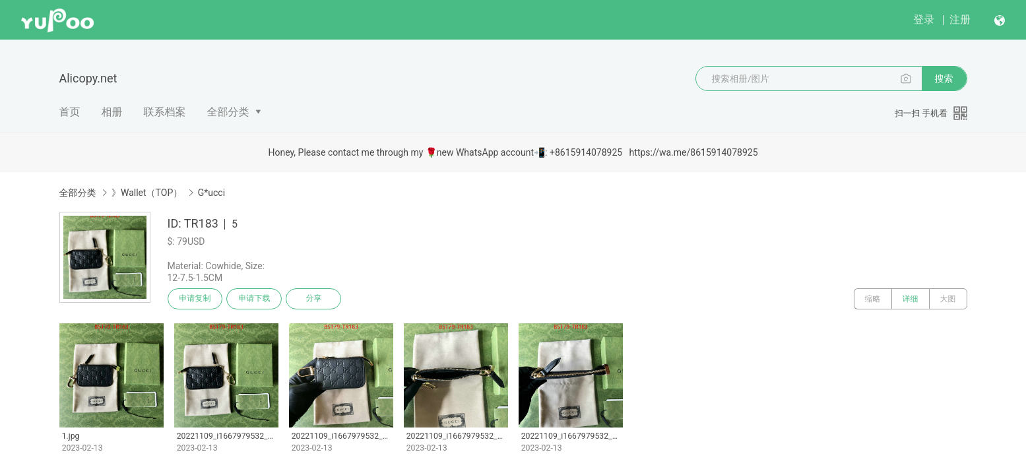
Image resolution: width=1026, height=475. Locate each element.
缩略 (873, 298)
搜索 (944, 78)
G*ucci (211, 192)
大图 (948, 298)
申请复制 (195, 298)
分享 (314, 298)
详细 (910, 298)
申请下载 (255, 298)
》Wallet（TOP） (147, 192)
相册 (112, 112)
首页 (69, 112)
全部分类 (228, 112)
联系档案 (165, 112)
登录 (923, 19)
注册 (960, 19)
